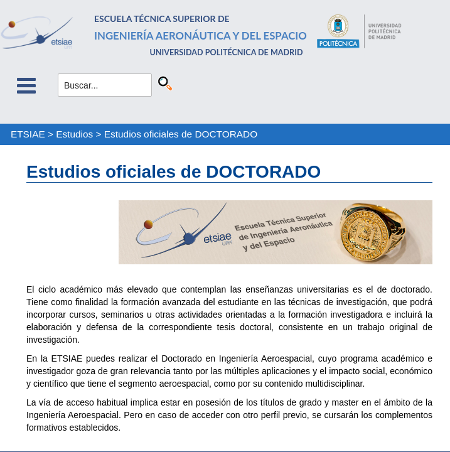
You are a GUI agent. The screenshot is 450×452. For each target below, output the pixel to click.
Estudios (74, 134)
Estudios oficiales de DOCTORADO (180, 134)
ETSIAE (28, 134)
